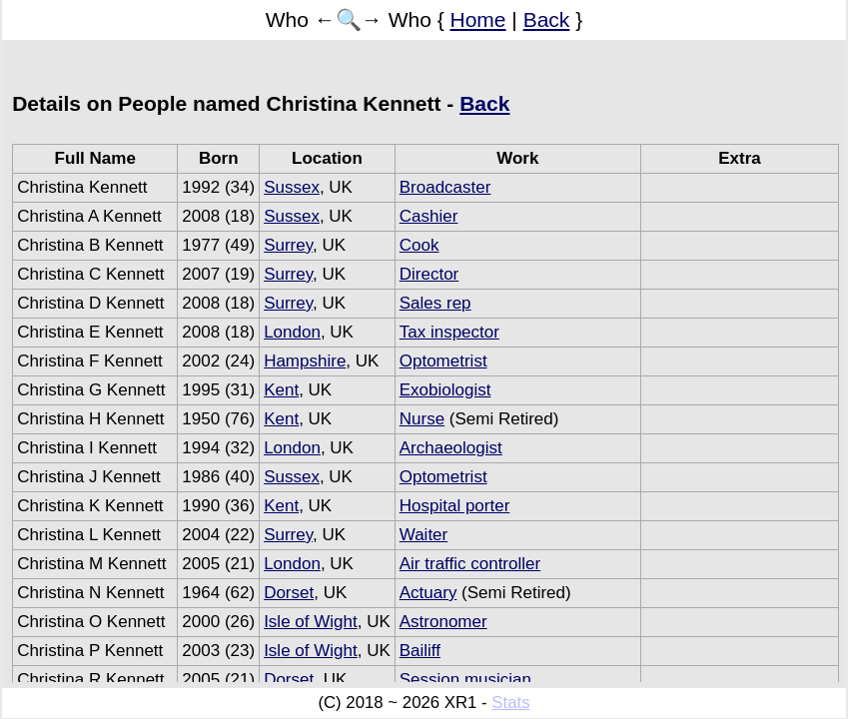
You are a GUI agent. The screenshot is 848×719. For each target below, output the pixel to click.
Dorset (289, 592)
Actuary (428, 592)
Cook (419, 245)
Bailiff (420, 650)
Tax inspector (449, 332)
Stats (510, 702)
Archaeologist (451, 447)
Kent (281, 389)
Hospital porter (455, 505)
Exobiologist (445, 389)
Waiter (424, 534)
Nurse (422, 418)
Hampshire (305, 361)
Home (478, 19)
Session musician (465, 679)
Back (546, 19)
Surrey (288, 245)
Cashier (429, 216)
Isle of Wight (311, 621)
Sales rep (435, 303)
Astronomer (443, 621)
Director (429, 274)
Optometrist (443, 361)
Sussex (292, 187)
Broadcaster (445, 187)
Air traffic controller (470, 563)
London (292, 332)
